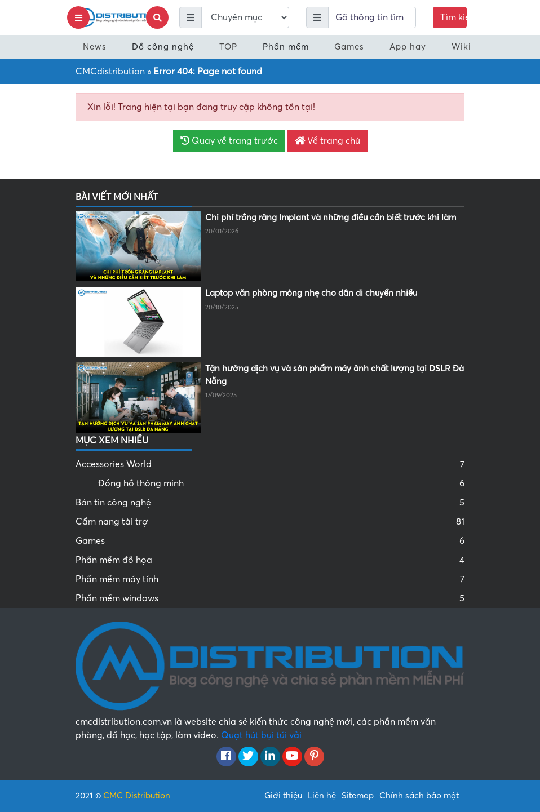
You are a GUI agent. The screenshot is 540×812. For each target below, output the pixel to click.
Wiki (461, 46)
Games (349, 46)
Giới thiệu (283, 795)
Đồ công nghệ (163, 46)
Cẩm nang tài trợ (270, 522)
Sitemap (358, 795)
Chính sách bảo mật (419, 795)
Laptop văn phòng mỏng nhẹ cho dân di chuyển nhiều (311, 293)
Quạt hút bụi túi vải (261, 735)
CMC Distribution (136, 795)
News (95, 46)
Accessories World (270, 464)
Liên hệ (322, 795)
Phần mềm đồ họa (270, 560)
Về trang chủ (327, 141)
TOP (228, 46)
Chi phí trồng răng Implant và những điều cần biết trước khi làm (330, 217)
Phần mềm (286, 46)
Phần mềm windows (270, 598)
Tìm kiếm (453, 17)
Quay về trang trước (229, 141)
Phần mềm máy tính (270, 579)
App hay (407, 46)
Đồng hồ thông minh (281, 483)
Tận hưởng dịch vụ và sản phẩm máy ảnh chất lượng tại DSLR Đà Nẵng (334, 375)
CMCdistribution (110, 71)
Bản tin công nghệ (270, 502)
